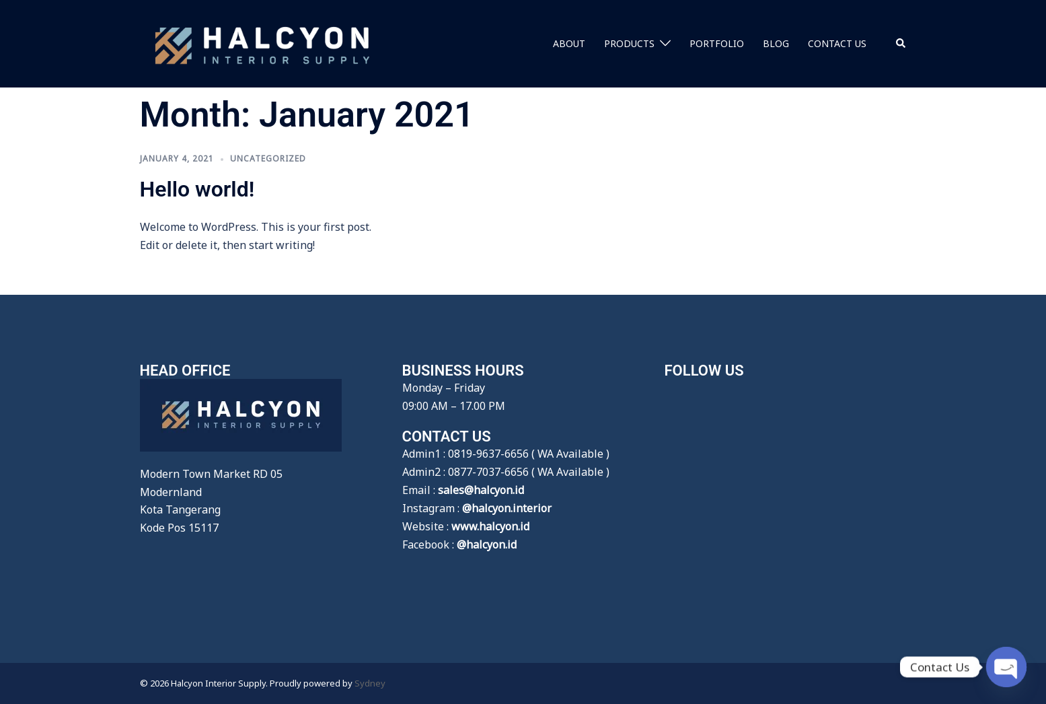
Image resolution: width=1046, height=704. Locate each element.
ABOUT (569, 43)
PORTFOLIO (716, 43)
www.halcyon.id (490, 526)
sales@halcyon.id (481, 490)
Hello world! (197, 189)
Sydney (369, 683)
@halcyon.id (487, 544)
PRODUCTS (629, 43)
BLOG (776, 43)
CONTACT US (837, 43)
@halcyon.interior (507, 508)
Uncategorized (268, 158)
